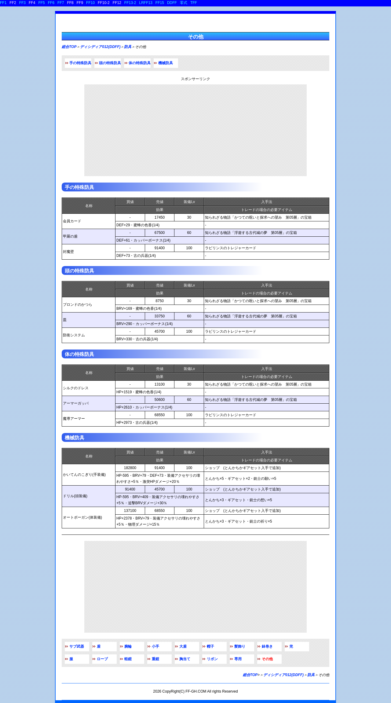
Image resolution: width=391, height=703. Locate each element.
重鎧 (155, 659)
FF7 (60, 3)
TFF (193, 3)
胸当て (184, 659)
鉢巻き (267, 646)
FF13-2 (130, 3)
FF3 (22, 3)
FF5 (41, 3)
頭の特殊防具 (110, 63)
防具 (127, 47)
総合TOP (69, 47)
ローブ (102, 659)
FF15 (159, 3)
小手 (155, 646)
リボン (212, 659)
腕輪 (128, 646)
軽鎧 (128, 659)
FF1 (3, 3)
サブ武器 (76, 646)
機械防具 (165, 63)
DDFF (172, 3)
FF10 (90, 3)
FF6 (51, 3)
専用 (238, 659)
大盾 (183, 646)
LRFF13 (145, 3)
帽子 (210, 646)
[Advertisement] (195, 130)
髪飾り (239, 646)
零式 (183, 3)
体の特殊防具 (140, 63)
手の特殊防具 (80, 63)
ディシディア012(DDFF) (100, 47)
